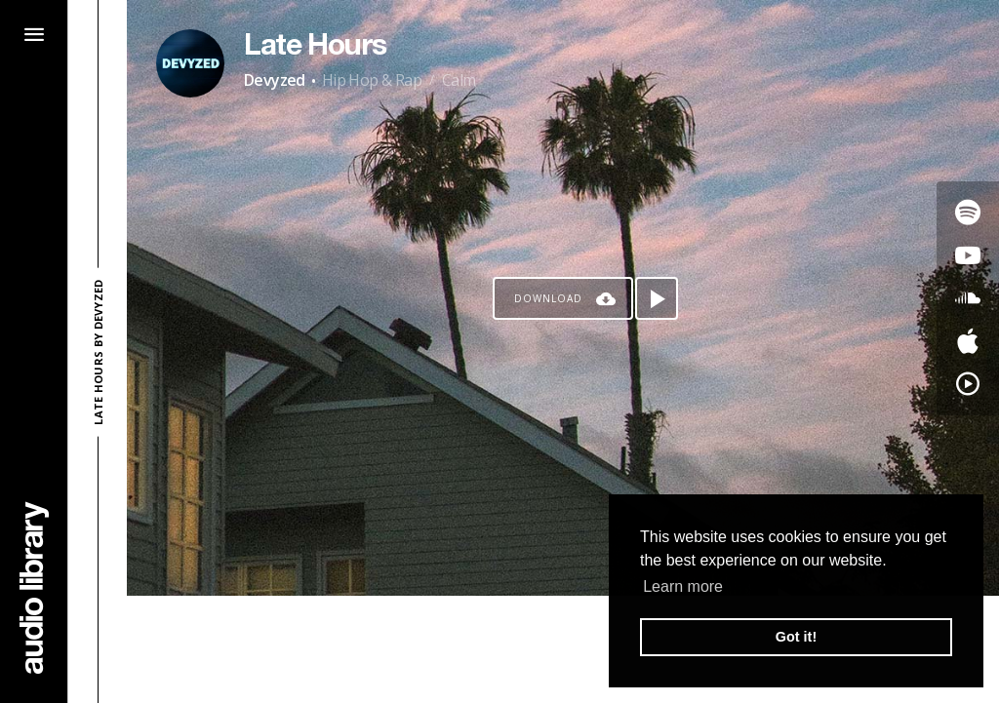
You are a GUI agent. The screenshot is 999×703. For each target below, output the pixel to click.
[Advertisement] (563, 649)
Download (548, 298)
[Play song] (656, 298)
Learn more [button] (683, 586)
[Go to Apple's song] (968, 341)
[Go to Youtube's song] (968, 255)
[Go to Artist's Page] (190, 63)
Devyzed (274, 80)
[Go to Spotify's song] (968, 212)
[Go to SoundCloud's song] (968, 298)
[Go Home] (34, 587)
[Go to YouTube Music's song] (968, 384)
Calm (459, 80)
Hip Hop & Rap (371, 80)
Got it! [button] (796, 636)
